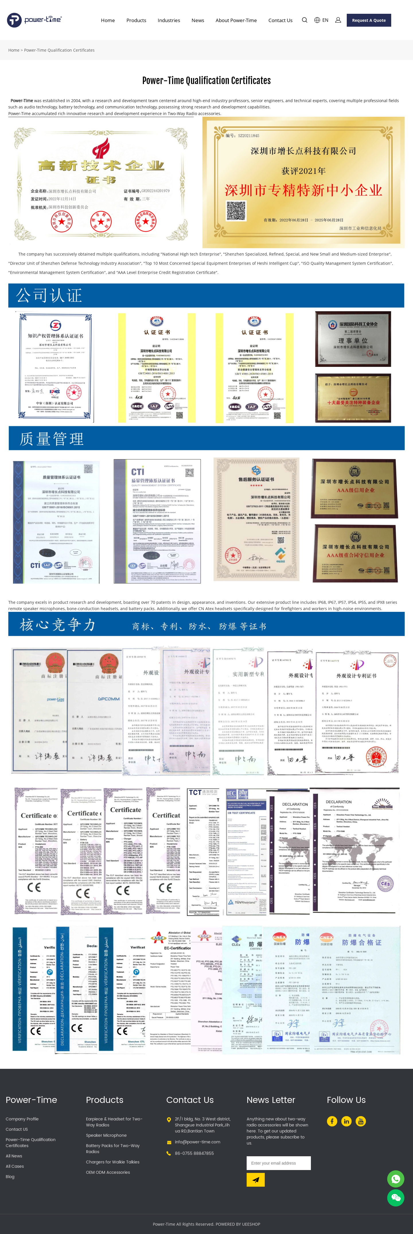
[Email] (279, 1163)
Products (136, 20)
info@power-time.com (197, 1142)
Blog (10, 1176)
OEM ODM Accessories (108, 1172)
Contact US (17, 1129)
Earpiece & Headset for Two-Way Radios (114, 1122)
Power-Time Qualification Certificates (31, 1142)
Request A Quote (369, 20)
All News (14, 1156)
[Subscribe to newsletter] (256, 1180)
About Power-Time (236, 20)
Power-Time (31, 1100)
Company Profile (22, 1119)
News (198, 20)
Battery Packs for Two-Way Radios (113, 1148)
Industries (169, 20)
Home (108, 20)
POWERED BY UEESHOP (238, 1224)
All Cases (15, 1166)
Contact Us (280, 20)
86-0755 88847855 (194, 1154)
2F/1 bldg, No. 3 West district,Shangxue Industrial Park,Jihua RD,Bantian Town (203, 1125)
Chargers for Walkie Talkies (112, 1162)
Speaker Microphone (106, 1135)
